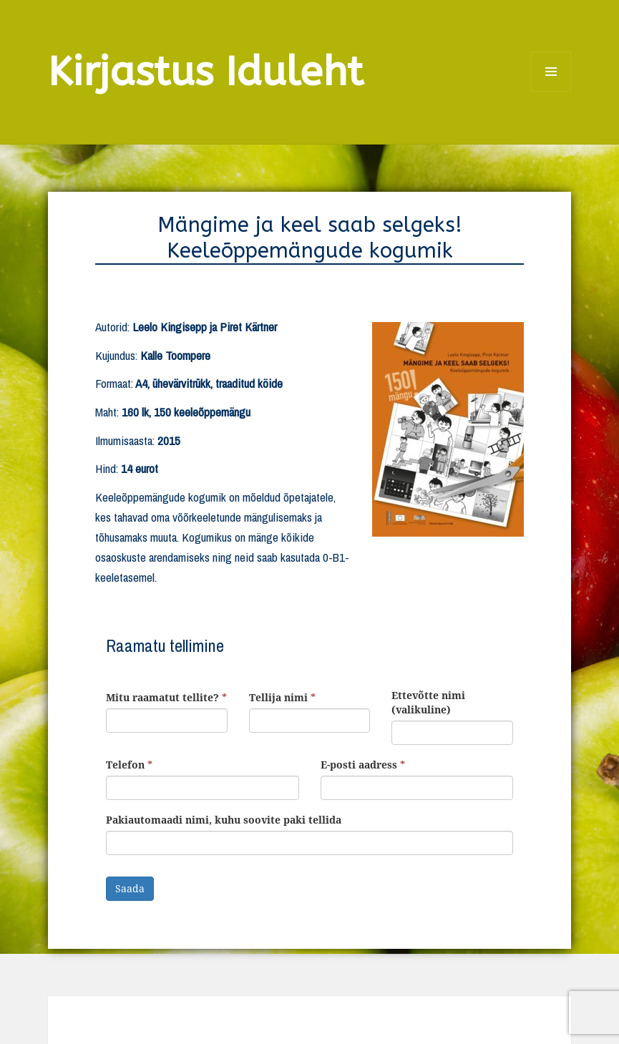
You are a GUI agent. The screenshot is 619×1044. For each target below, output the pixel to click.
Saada (130, 888)
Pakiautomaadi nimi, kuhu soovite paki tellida (223, 819)
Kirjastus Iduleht (206, 72)
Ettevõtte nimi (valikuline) (428, 702)
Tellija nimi (282, 697)
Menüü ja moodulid (551, 91)
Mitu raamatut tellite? (166, 697)
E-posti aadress (363, 764)
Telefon (129, 764)
